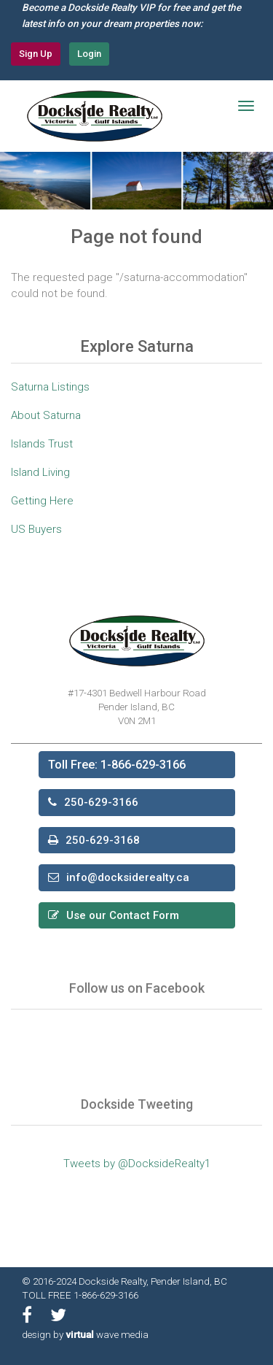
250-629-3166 (101, 802)
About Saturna (46, 415)
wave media (107, 1334)
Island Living (40, 472)
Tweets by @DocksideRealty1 (136, 1163)
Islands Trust (42, 443)
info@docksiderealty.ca (127, 877)
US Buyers (36, 529)
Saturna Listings (50, 386)
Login (89, 53)
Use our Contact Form (122, 915)
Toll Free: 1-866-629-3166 (117, 765)
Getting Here (42, 500)
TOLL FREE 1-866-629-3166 (80, 1295)
